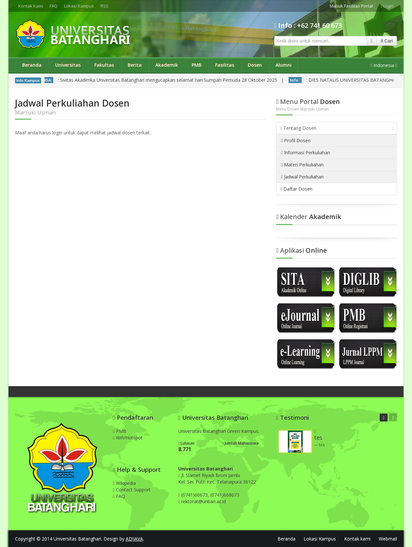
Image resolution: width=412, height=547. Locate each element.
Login (387, 6)
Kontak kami (357, 539)
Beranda (31, 65)
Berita (135, 65)
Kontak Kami (30, 6)
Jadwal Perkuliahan (302, 177)
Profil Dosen (295, 140)
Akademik (166, 65)
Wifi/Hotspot (128, 438)
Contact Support (132, 490)
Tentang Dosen (337, 128)
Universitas (68, 65)
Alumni (284, 65)
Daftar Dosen (296, 189)
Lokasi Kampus (79, 6)
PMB (196, 65)
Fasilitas (224, 65)
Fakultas (104, 65)
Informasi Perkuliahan (305, 152)
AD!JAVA (134, 539)
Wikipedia (124, 483)
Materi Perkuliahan (302, 165)
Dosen (255, 65)
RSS (104, 6)
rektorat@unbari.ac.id (203, 501)
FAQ (53, 6)
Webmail (388, 539)
